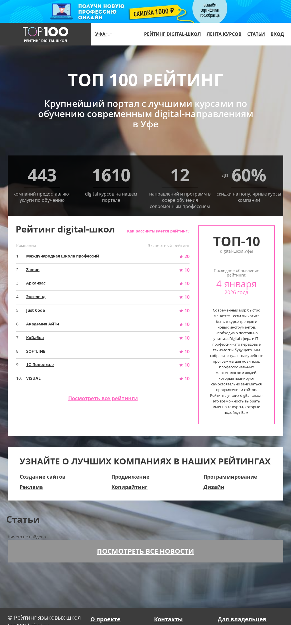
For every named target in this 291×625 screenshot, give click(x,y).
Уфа (103, 34)
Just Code (35, 310)
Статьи (256, 34)
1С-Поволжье (40, 364)
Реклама (31, 486)
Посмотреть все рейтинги (103, 398)
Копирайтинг (129, 486)
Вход (277, 34)
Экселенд (35, 296)
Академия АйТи (42, 324)
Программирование (230, 476)
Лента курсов (224, 34)
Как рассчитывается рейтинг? (158, 231)
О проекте (105, 619)
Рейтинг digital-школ (172, 34)
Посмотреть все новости (145, 551)
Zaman (33, 269)
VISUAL (33, 378)
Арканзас (35, 283)
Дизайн (213, 486)
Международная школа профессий (62, 256)
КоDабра (35, 337)
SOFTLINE (35, 351)
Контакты (168, 619)
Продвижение (130, 476)
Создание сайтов (42, 476)
